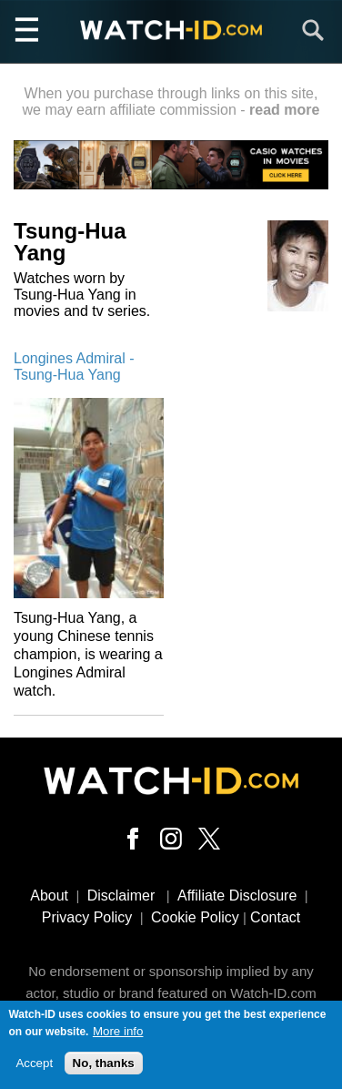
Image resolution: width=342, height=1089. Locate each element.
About (49, 895)
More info (118, 1035)
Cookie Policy (195, 917)
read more (284, 109)
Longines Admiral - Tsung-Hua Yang (74, 366)
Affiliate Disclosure (237, 895)
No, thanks (104, 1067)
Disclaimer (121, 895)
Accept (34, 1067)
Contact (275, 917)
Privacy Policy (87, 917)
